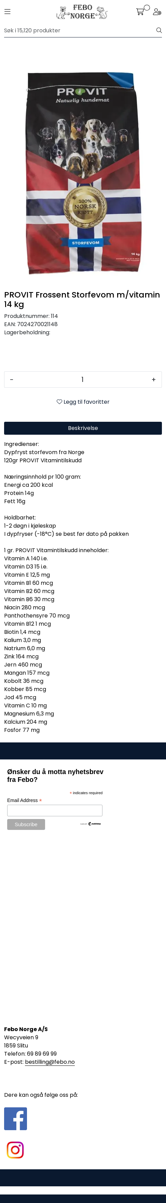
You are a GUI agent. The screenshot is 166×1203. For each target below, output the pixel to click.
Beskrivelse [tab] (83, 428)
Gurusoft (83, 1190)
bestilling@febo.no (50, 1062)
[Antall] (82, 379)
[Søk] (80, 30)
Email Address (24, 800)
